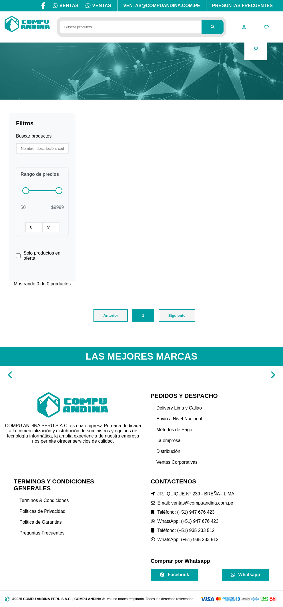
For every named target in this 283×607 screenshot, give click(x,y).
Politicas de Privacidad (42, 511)
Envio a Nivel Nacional (179, 418)
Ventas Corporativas (177, 462)
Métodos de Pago (174, 429)
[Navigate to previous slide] (10, 375)
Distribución (168, 451)
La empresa (168, 440)
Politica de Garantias (40, 522)
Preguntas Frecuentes (41, 533)
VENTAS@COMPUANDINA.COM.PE (161, 5)
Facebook (174, 574)
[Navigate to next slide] (273, 375)
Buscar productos (34, 136)
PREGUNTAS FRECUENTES (242, 5)
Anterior (110, 315)
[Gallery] (141, 374)
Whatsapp (245, 574)
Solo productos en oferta (41, 256)
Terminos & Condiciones (44, 500)
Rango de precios (40, 174)
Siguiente (177, 315)
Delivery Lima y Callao (179, 408)
